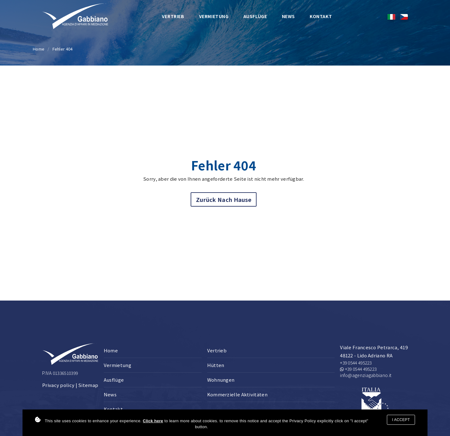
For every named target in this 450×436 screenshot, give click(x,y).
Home (38, 49)
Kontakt (321, 16)
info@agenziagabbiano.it (365, 375)
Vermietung (214, 16)
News (288, 16)
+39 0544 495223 (356, 363)
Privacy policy (58, 385)
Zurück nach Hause (223, 199)
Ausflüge (255, 16)
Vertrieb (173, 16)
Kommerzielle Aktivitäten (237, 394)
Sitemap (88, 385)
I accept (401, 420)
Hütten (215, 365)
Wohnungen (221, 379)
